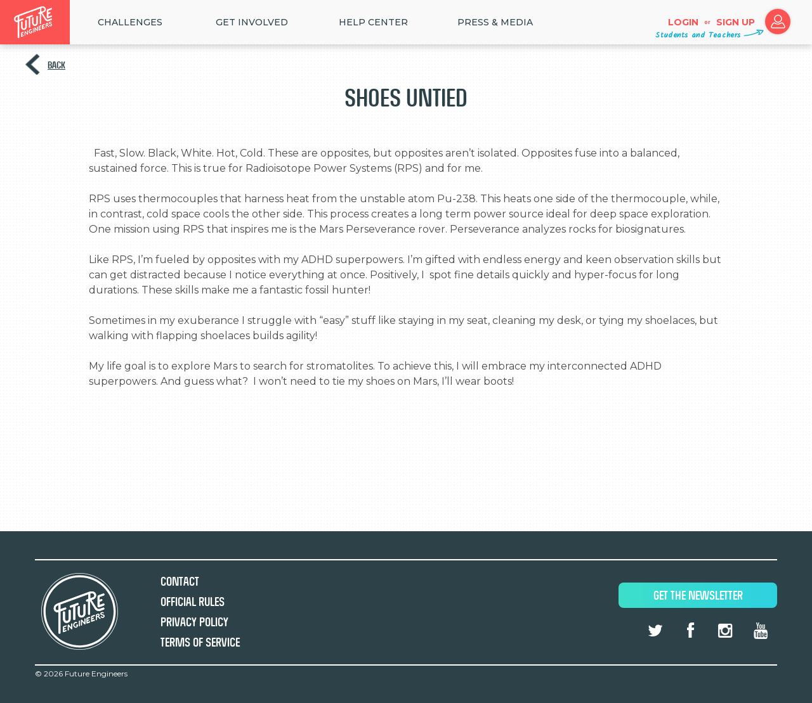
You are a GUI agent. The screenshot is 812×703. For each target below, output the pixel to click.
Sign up (735, 22)
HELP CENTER (373, 22)
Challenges (130, 22)
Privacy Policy (194, 622)
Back (56, 65)
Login (683, 22)
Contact (179, 581)
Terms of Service (200, 642)
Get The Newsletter (698, 595)
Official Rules (192, 602)
